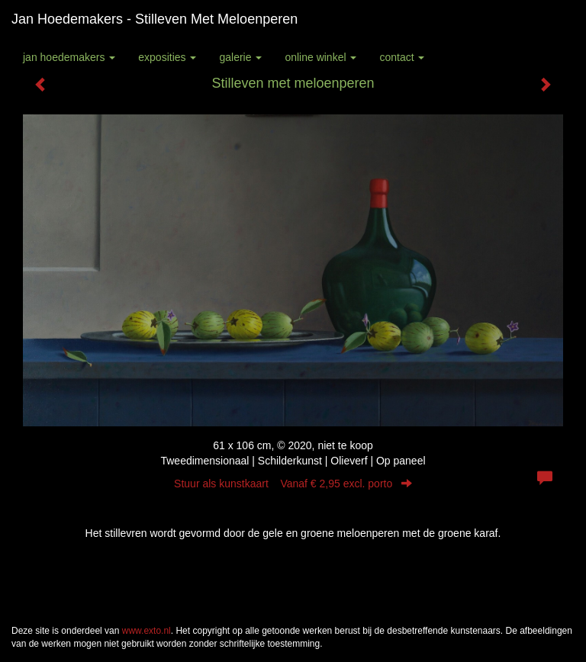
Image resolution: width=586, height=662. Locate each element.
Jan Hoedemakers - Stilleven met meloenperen (154, 19)
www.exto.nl (146, 630)
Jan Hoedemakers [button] (69, 57)
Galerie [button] (240, 57)
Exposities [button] (167, 57)
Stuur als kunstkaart (293, 483)
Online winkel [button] (320, 57)
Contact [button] (401, 57)
